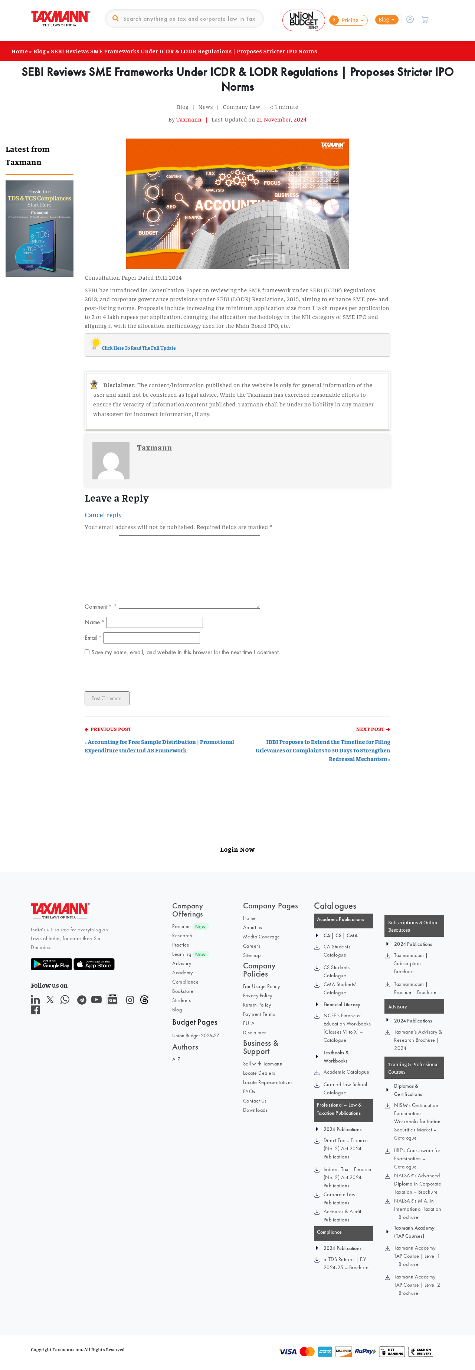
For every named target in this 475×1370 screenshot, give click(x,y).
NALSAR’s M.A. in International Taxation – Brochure (417, 1208)
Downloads (255, 1110)
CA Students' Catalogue (338, 950)
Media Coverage (261, 936)
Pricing (344, 20)
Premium (181, 926)
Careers (252, 945)
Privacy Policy (257, 995)
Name (94, 622)
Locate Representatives (268, 1082)
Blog (384, 19)
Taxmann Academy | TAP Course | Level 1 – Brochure (417, 1255)
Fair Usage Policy (261, 986)
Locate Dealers (259, 1073)
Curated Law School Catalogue (345, 1088)
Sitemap (252, 955)
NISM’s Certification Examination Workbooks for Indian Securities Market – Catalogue (417, 1121)
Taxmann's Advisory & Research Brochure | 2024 (418, 1039)
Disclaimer (254, 1032)
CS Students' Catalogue (337, 971)
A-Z (176, 1059)
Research (182, 935)
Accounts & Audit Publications (342, 1215)
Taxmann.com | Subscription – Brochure (411, 963)
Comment (98, 606)
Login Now (237, 849)
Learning (181, 954)
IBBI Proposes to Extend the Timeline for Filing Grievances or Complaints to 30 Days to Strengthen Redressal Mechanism (323, 750)
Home (19, 50)
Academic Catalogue (347, 1071)
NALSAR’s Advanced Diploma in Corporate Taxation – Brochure (417, 1183)
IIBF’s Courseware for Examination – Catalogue (417, 1158)
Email (93, 638)
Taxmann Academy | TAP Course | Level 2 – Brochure (417, 1284)
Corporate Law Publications (340, 1198)
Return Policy (257, 1004)
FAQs (249, 1091)
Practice (180, 944)
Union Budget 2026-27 (195, 1035)
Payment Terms (259, 1014)
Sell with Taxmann (263, 1063)
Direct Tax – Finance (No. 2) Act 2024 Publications (346, 1148)
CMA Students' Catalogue (340, 988)
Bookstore (183, 991)
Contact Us (255, 1100)
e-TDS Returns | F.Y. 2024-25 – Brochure (346, 1263)
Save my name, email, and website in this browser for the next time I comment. (185, 652)
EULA (249, 1023)
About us (252, 927)
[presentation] (135, 675)
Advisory (181, 963)
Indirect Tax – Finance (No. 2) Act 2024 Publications (347, 1177)
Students (181, 1000)
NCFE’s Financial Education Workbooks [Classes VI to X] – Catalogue (347, 1027)
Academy (182, 972)
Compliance (185, 981)
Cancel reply (103, 514)
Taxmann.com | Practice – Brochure (415, 988)
